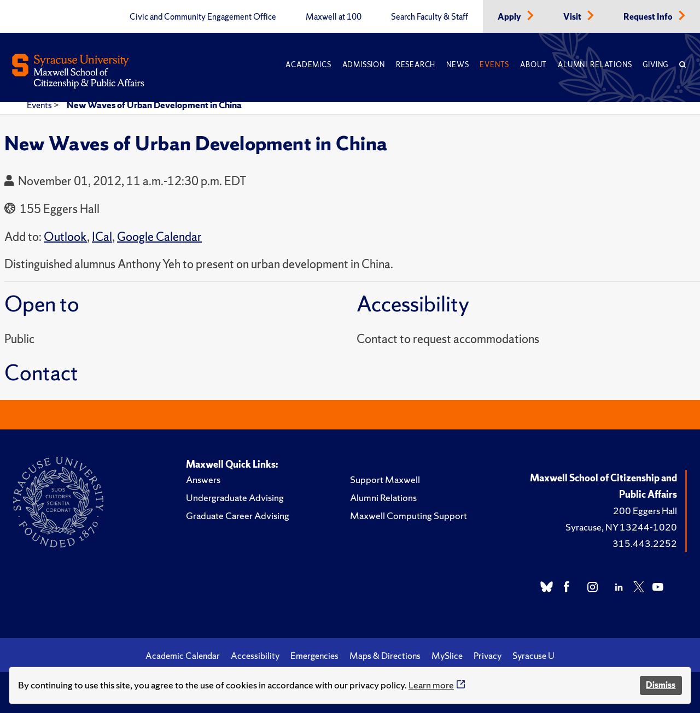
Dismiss (660, 685)
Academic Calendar (182, 656)
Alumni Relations (595, 64)
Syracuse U (533, 656)
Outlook (65, 237)
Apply (510, 16)
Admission (363, 64)
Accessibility (255, 656)
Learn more (431, 685)
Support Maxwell (385, 479)
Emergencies (314, 656)
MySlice (447, 656)
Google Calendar (159, 237)
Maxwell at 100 (333, 16)
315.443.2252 (644, 543)
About (533, 64)
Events (494, 64)
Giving (655, 64)
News (457, 64)
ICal (102, 237)
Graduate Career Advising (237, 515)
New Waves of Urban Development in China (154, 105)
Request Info (648, 16)
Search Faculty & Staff (429, 16)
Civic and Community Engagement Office (203, 16)
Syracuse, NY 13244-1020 (621, 527)
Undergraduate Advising (235, 497)
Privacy (487, 656)
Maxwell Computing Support (408, 515)
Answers (203, 479)
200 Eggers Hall (645, 510)
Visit (573, 16)
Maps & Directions (385, 656)
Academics (308, 64)
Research (415, 64)
